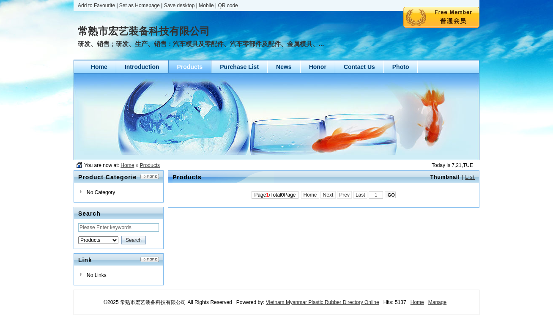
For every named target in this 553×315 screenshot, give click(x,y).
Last (360, 195)
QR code (228, 5)
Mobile (206, 5)
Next (327, 195)
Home (127, 165)
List (470, 177)
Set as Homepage (139, 5)
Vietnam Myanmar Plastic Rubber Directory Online (322, 302)
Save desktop (179, 5)
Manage (437, 302)
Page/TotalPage (275, 195)
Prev (344, 195)
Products (150, 165)
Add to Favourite (96, 5)
